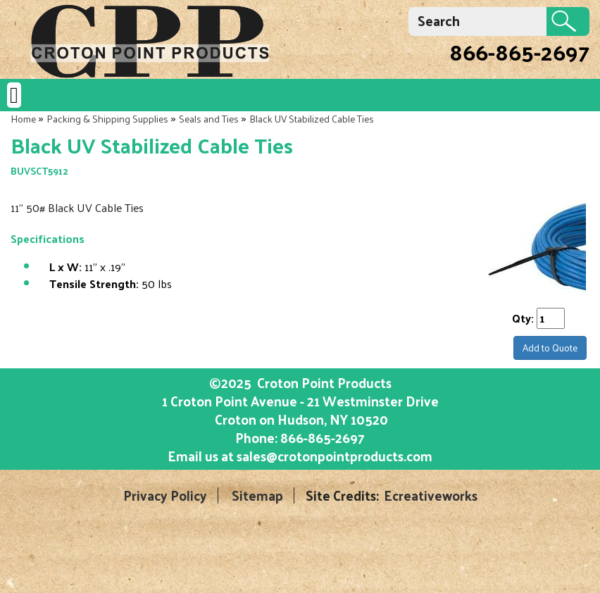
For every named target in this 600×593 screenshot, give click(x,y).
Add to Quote (550, 347)
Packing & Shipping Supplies (107, 118)
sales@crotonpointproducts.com (334, 456)
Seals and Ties (209, 118)
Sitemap (257, 495)
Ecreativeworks (430, 495)
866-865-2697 (519, 51)
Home (23, 118)
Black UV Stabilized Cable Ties (311, 118)
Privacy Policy (165, 495)
